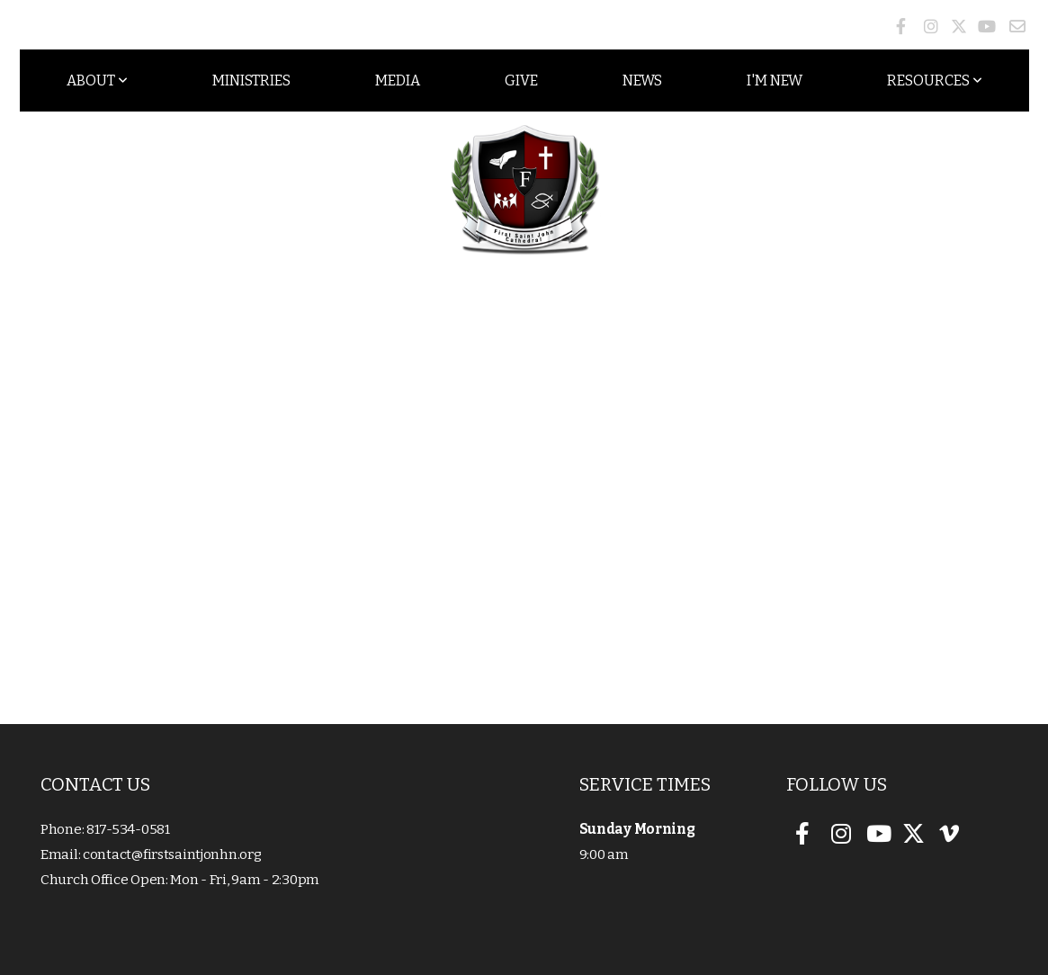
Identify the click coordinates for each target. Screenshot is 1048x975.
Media (397, 80)
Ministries (251, 80)
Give (521, 80)
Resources (934, 80)
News (642, 80)
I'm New (774, 80)
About (97, 80)
